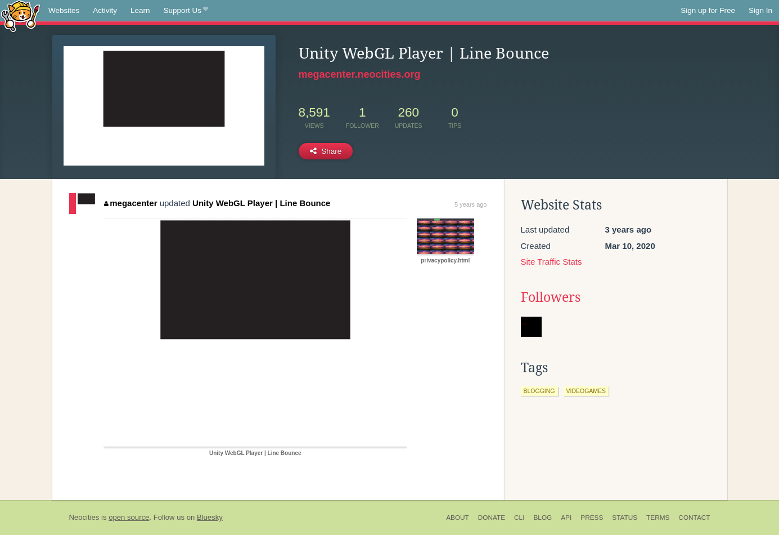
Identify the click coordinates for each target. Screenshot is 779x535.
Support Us (186, 10)
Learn (140, 10)
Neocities (84, 517)
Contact (694, 517)
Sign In (760, 10)
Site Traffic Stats (551, 261)
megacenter (130, 203)
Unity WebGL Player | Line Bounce (261, 203)
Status (624, 517)
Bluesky (210, 517)
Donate (491, 517)
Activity (105, 10)
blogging (539, 390)
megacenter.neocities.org (360, 74)
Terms (657, 517)
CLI (519, 517)
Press (591, 517)
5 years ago (470, 204)
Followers (550, 297)
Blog (542, 517)
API (566, 517)
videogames (586, 390)
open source (129, 517)
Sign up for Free (708, 10)
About (457, 517)
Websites (63, 10)
